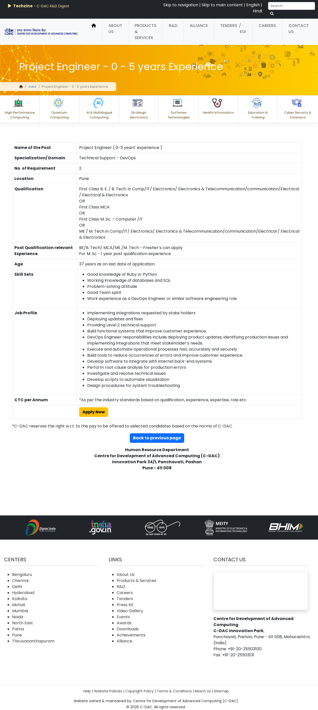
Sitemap (221, 691)
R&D (173, 25)
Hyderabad (23, 593)
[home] (93, 32)
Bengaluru (22, 574)
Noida (17, 617)
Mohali (18, 605)
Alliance (199, 25)
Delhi (17, 587)
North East (22, 623)
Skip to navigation (180, 5)
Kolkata (19, 599)
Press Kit (125, 605)
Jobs (32, 86)
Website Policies (108, 691)
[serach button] (272, 14)
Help (87, 691)
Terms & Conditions (174, 691)
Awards (124, 623)
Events (123, 617)
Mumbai (20, 611)
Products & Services (145, 32)
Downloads (128, 629)
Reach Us (203, 691)
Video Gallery (130, 611)
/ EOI (242, 29)
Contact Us (299, 29)
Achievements (131, 635)
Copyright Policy (139, 691)
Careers (267, 25)
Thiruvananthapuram (33, 641)
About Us (115, 29)
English (253, 5)
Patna (18, 629)
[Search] (291, 6)
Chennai (20, 580)
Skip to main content (222, 5)
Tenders (228, 25)
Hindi (257, 11)
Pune (17, 635)
